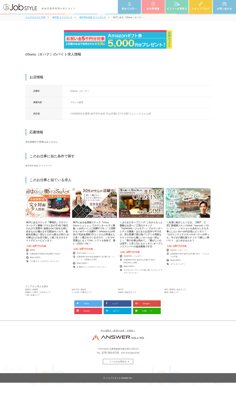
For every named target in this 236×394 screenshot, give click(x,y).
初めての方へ (129, 8)
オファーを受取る (177, 8)
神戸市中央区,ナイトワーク (38, 165)
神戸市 (121, 289)
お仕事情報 (153, 8)
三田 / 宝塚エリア (32, 295)
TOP (35, 17)
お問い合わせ (224, 8)
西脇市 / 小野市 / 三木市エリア (38, 292)
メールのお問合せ (118, 361)
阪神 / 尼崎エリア (171, 292)
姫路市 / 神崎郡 (31, 289)
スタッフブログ (201, 8)
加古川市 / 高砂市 (79, 289)
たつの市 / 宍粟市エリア (82, 292)
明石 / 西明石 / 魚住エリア (175, 289)
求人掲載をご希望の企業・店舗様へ (118, 330)
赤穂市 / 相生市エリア (127, 292)
